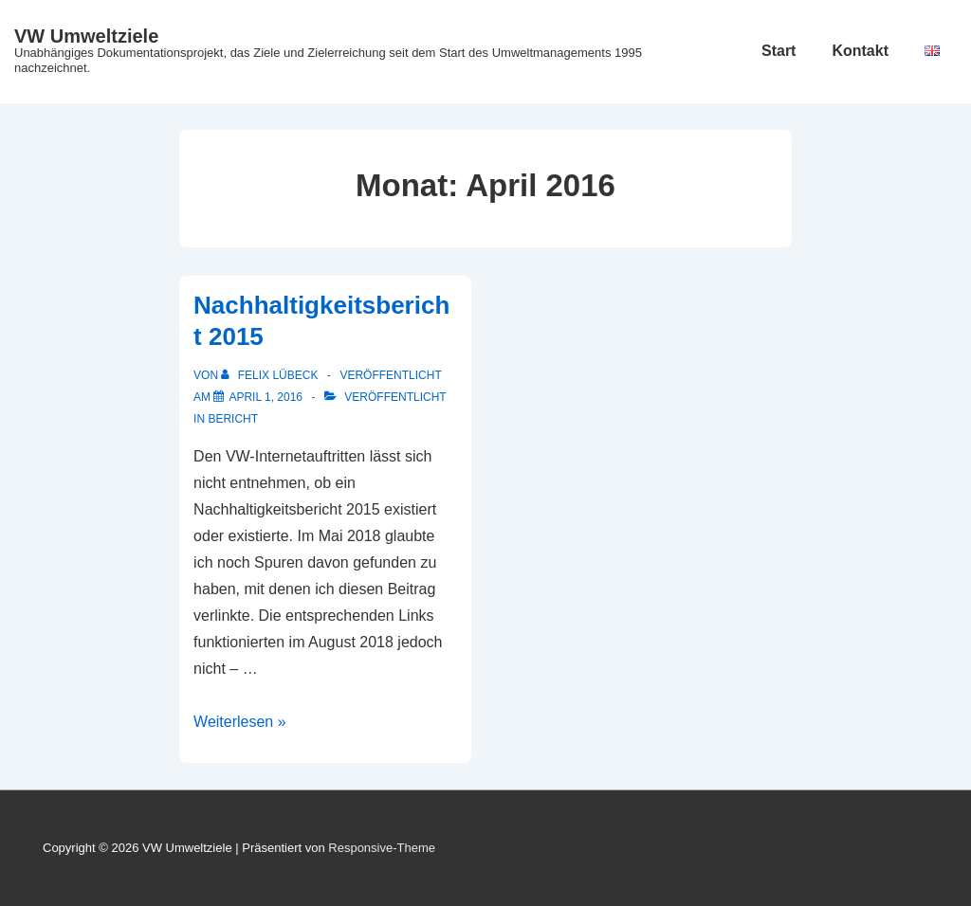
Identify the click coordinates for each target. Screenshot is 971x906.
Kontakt (860, 51)
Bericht (233, 419)
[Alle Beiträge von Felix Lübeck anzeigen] (271, 375)
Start (778, 51)
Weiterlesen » (239, 722)
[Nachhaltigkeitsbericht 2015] (265, 397)
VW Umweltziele (86, 36)
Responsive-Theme (381, 848)
